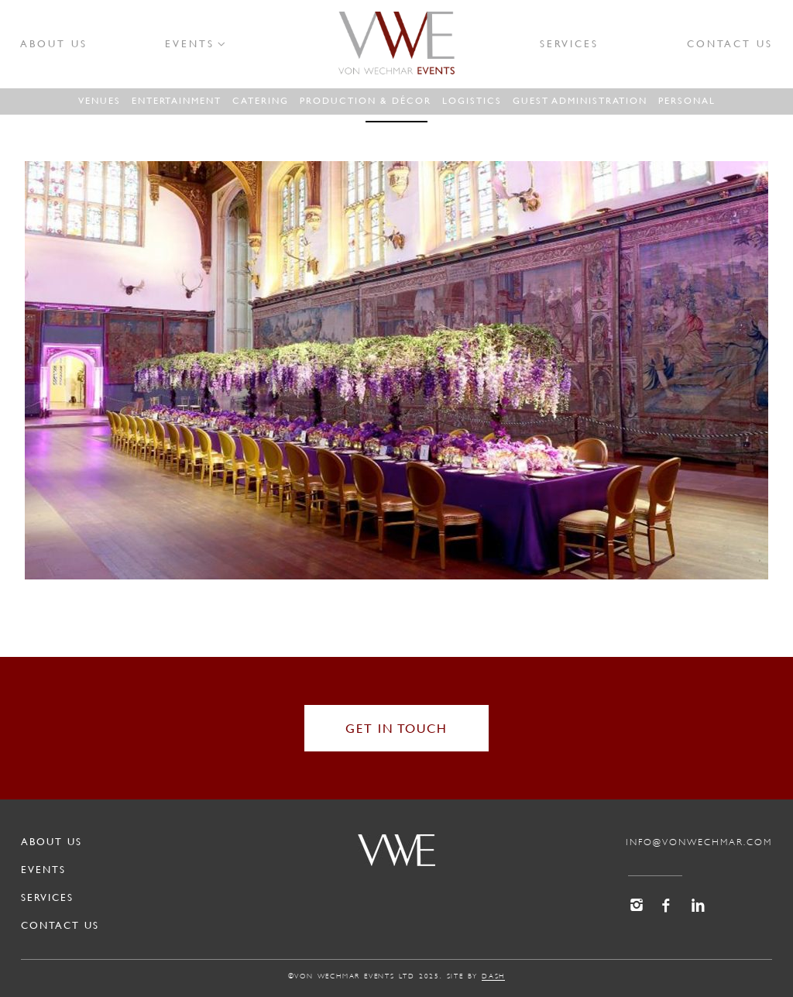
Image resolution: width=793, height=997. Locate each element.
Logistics (472, 100)
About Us (54, 43)
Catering (260, 100)
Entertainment (176, 100)
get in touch (396, 728)
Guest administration (580, 100)
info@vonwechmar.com (699, 842)
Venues (99, 100)
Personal (687, 100)
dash (493, 976)
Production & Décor (365, 100)
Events (190, 43)
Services (569, 43)
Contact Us (730, 43)
